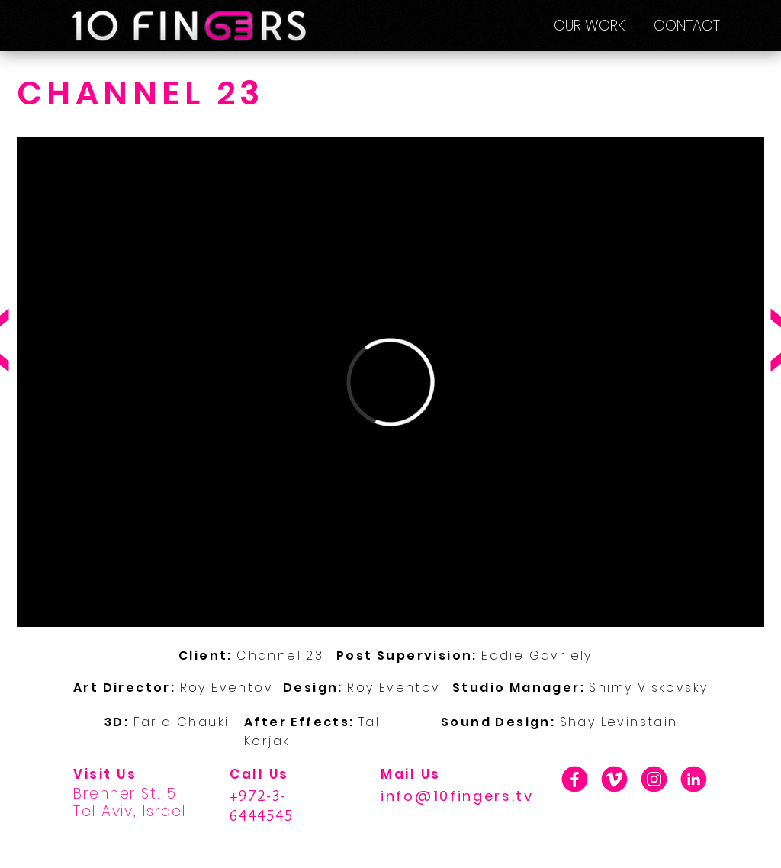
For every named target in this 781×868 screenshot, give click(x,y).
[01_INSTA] (654, 779)
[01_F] (574, 779)
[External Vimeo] (390, 382)
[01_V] (614, 779)
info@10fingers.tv (457, 795)
